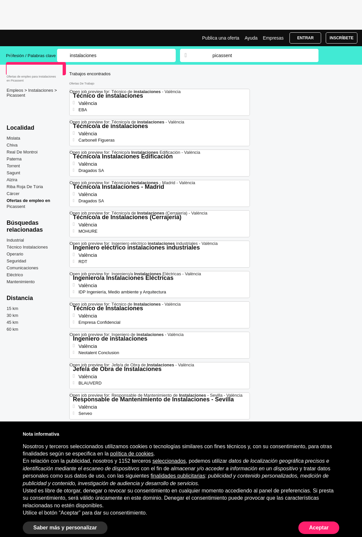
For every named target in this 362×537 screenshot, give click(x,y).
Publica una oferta (220, 38)
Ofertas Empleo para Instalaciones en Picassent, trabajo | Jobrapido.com (30, 38)
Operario (15, 254)
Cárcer (13, 193)
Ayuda (251, 38)
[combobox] (259, 55)
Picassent (16, 95)
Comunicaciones (22, 267)
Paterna (14, 158)
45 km (12, 322)
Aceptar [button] (319, 527)
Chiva (12, 145)
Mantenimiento (21, 281)
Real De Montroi (22, 152)
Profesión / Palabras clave (31, 55)
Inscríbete (342, 38)
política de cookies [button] (132, 453)
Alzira (12, 179)
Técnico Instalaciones (27, 247)
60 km (12, 329)
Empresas (273, 38)
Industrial (15, 240)
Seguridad (16, 260)
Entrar (305, 38)
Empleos (15, 90)
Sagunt (13, 172)
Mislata (13, 138)
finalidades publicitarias (178, 476)
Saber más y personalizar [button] (65, 527)
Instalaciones (41, 90)
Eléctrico (15, 274)
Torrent (13, 165)
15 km (12, 308)
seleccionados (169, 461)
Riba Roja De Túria (25, 186)
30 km (12, 315)
